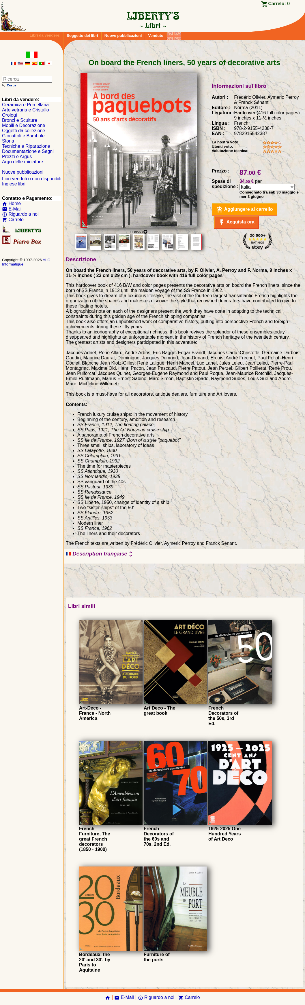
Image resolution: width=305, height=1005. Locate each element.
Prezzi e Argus (17, 156)
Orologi (9, 115)
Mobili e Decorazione (23, 125)
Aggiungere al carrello (244, 209)
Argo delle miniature (22, 161)
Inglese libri (13, 183)
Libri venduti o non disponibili (31, 178)
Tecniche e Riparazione (26, 146)
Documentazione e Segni (28, 151)
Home (11, 203)
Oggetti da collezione (23, 130)
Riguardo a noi (20, 214)
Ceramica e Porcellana (25, 104)
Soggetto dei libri (82, 35)
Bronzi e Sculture (19, 120)
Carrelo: (279, 3)
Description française (100, 554)
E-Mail (12, 208)
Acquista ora (236, 222)
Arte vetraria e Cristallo (25, 109)
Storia (8, 141)
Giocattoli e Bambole (23, 135)
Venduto (155, 35)
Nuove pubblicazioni (123, 35)
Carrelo (13, 219)
